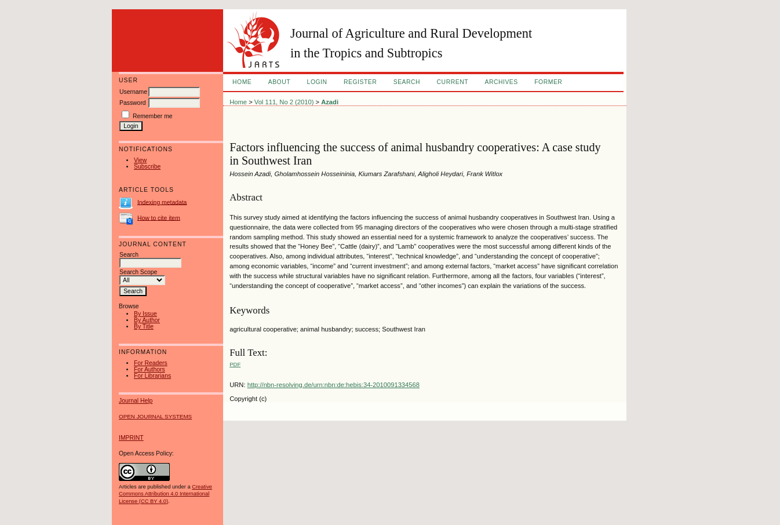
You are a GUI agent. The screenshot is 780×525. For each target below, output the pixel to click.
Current (452, 82)
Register (360, 82)
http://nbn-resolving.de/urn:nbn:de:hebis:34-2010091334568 (333, 384)
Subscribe (147, 166)
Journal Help (135, 401)
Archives (500, 82)
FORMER (548, 82)
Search (406, 82)
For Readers (150, 363)
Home (242, 82)
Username (133, 92)
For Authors (149, 369)
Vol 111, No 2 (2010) (284, 102)
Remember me (153, 116)
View (140, 160)
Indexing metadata (162, 202)
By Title (144, 326)
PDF (234, 364)
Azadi (329, 102)
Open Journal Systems (155, 416)
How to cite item (158, 217)
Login (317, 82)
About (279, 82)
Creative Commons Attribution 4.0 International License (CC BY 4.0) (165, 494)
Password (132, 103)
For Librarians (152, 376)
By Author (147, 320)
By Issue (145, 314)
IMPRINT (131, 438)
